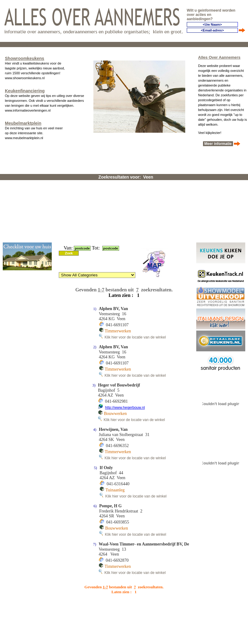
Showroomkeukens (24, 58)
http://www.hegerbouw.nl (125, 407)
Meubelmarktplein (23, 123)
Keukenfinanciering (25, 90)
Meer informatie (218, 144)
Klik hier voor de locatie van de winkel (132, 337)
